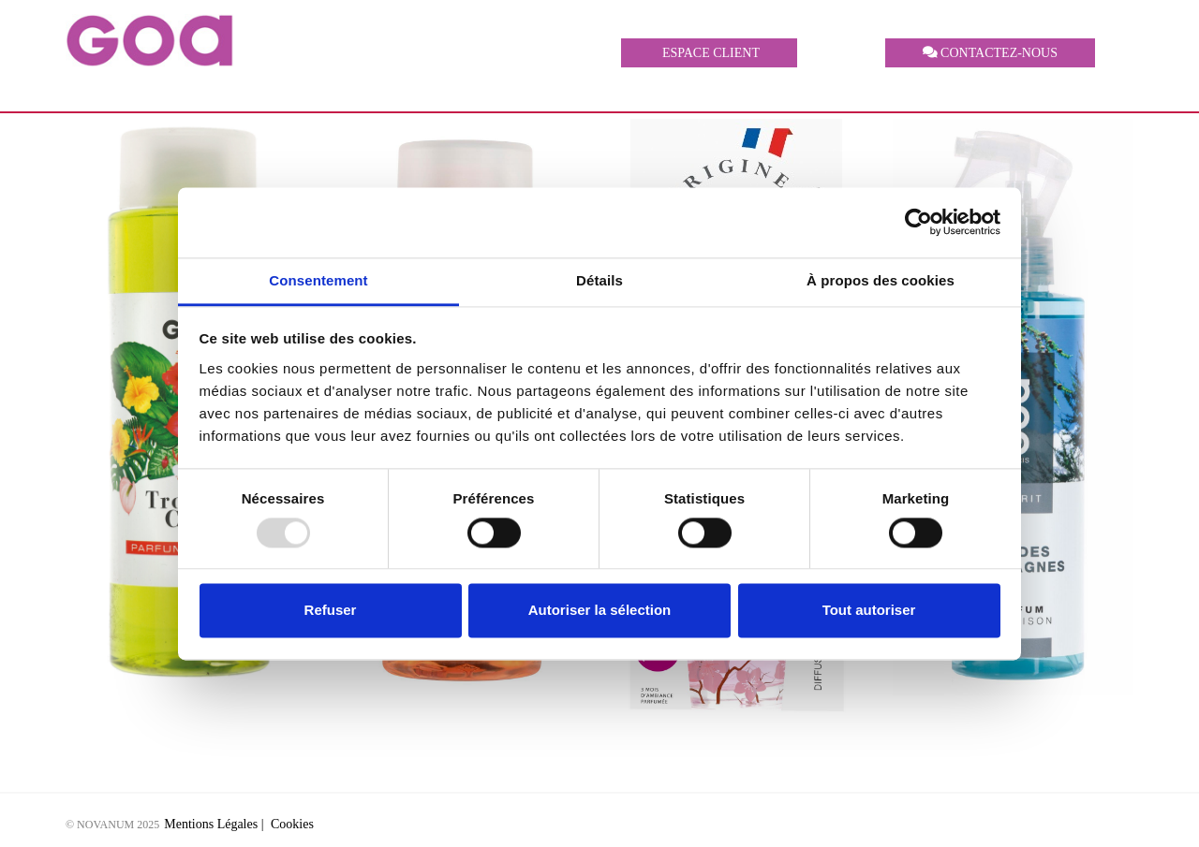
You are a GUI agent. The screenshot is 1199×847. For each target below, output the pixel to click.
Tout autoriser (869, 611)
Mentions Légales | (215, 824)
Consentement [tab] (318, 280)
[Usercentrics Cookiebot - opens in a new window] (918, 222)
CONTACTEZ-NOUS (990, 53)
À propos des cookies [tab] (881, 280)
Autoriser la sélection (600, 611)
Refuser (330, 611)
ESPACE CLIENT (709, 53)
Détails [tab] (599, 280)
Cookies (292, 824)
